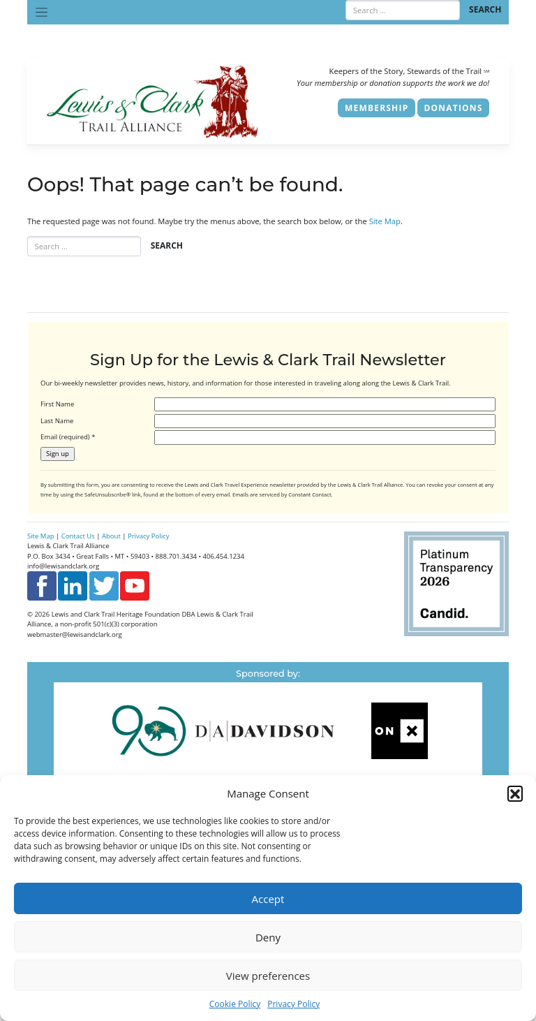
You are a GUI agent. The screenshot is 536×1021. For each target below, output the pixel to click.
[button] (515, 793)
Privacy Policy (293, 1004)
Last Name (56, 420)
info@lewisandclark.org (63, 566)
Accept (268, 899)
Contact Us (78, 536)
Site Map (385, 221)
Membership (376, 108)
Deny (268, 937)
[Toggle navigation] (41, 12)
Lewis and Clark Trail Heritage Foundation (116, 614)
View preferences (268, 976)
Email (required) (67, 436)
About (111, 536)
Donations (453, 108)
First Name (57, 404)
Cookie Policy (234, 1004)
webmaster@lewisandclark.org (74, 634)
